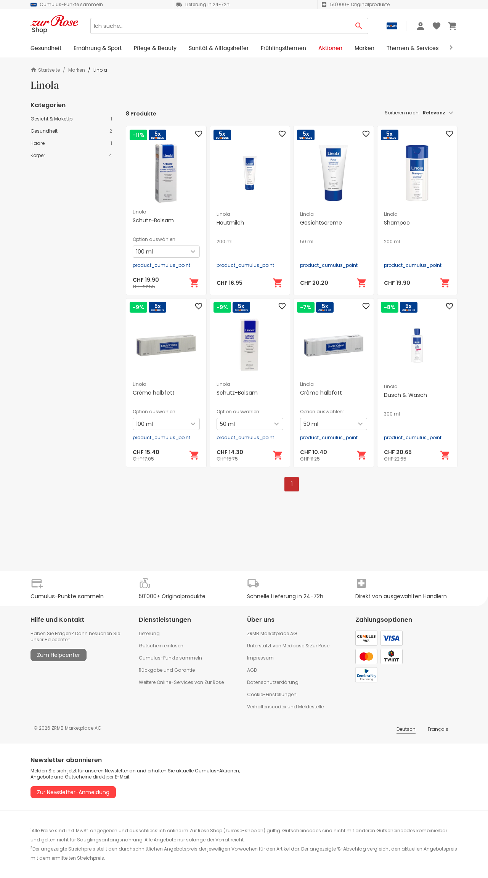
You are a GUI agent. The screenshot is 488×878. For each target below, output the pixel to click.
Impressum (260, 658)
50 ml (306, 242)
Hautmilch (230, 222)
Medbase (293, 645)
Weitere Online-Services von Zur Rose (181, 682)
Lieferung (149, 633)
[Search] (220, 26)
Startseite (45, 70)
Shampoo (397, 222)
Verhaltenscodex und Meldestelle (285, 706)
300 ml (392, 414)
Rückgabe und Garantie (167, 670)
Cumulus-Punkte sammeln (170, 658)
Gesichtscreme (321, 222)
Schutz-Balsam (153, 220)
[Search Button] (359, 26)
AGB (252, 670)
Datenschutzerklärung (273, 682)
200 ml (225, 242)
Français (438, 729)
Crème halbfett (154, 392)
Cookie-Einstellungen (272, 694)
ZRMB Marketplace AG (272, 633)
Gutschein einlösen (161, 645)
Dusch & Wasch (405, 395)
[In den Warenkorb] (194, 282)
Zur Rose (319, 645)
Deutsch (406, 729)
